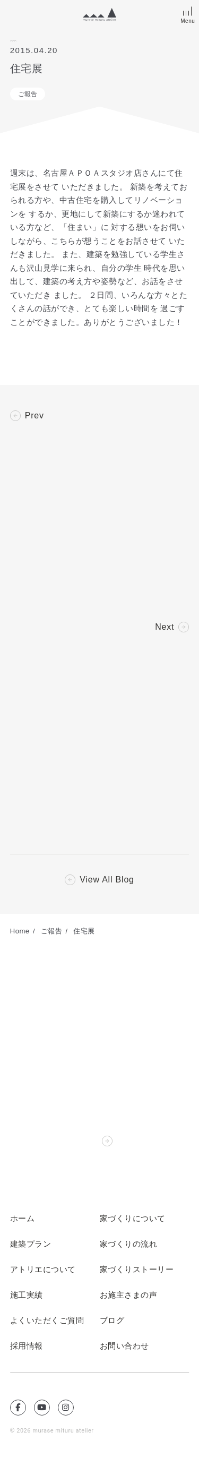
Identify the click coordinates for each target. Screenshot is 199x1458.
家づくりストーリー (137, 1269)
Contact (81, 1141)
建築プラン (30, 1244)
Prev (34, 415)
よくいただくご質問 (47, 1320)
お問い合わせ (124, 1346)
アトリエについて (43, 1269)
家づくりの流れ (129, 1244)
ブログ (112, 1320)
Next (164, 627)
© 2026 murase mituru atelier (52, 1430)
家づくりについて (133, 1218)
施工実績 (26, 1295)
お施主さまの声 (129, 1295)
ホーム (22, 1218)
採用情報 (26, 1346)
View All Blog (107, 880)
